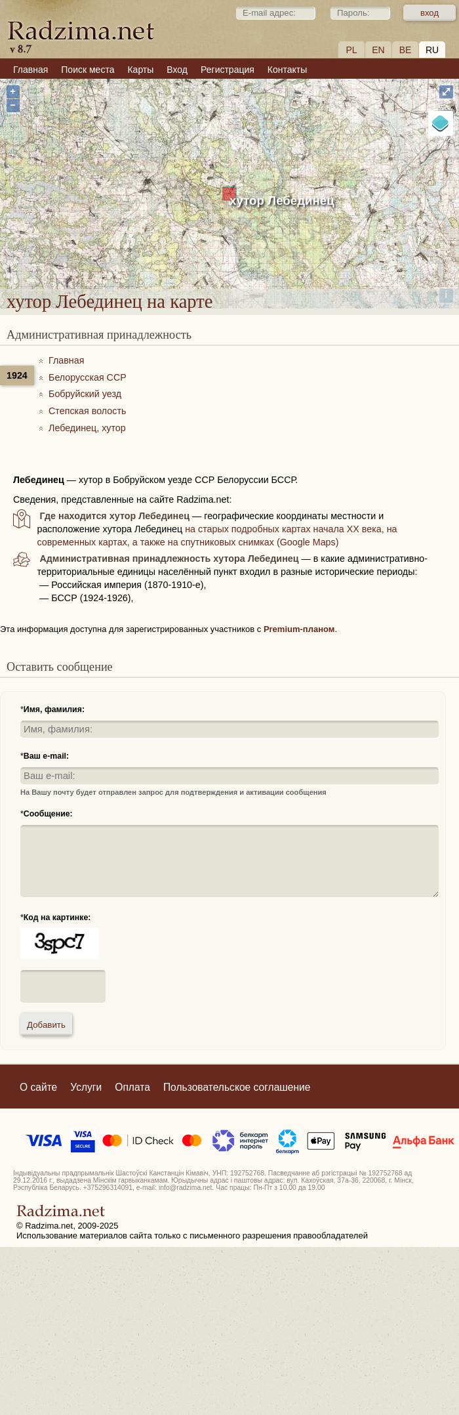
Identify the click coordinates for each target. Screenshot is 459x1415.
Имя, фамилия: (54, 709)
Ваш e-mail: (46, 756)
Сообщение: (48, 813)
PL (351, 50)
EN (378, 50)
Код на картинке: (57, 917)
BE (405, 50)
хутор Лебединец (282, 200)
